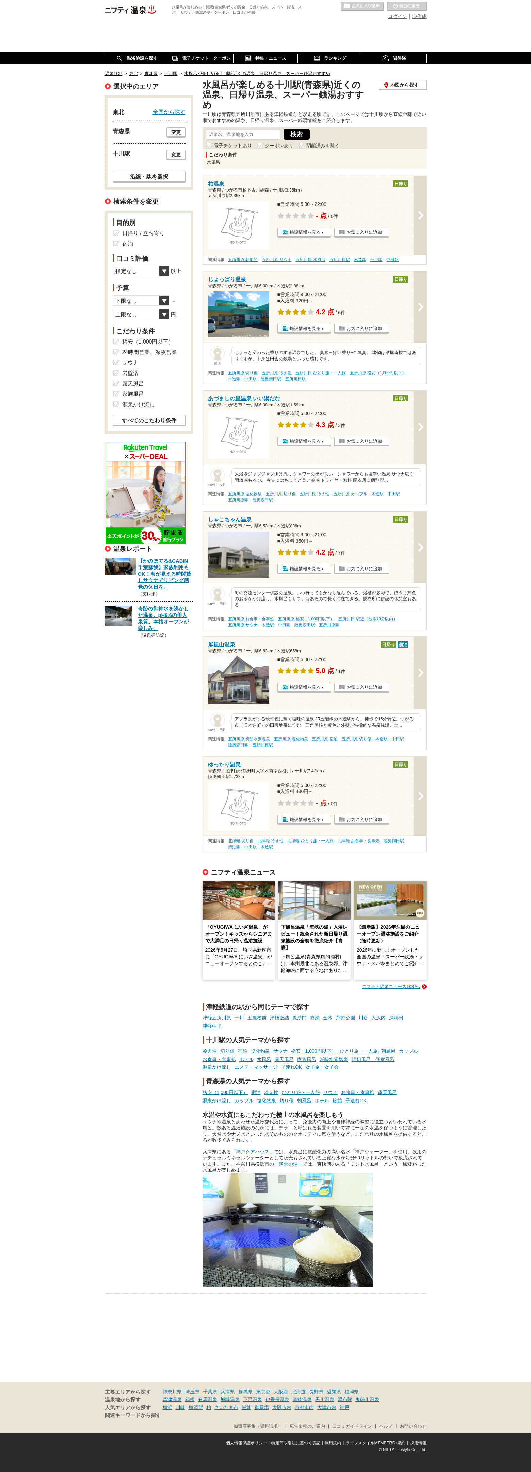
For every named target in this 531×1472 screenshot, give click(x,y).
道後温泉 (302, 1399)
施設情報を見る (305, 232)
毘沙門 (299, 1017)
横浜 (167, 1407)
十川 (239, 1017)
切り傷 (227, 1051)
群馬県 (245, 1391)
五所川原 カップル (350, 493)
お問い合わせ (413, 1426)
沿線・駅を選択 (149, 176)
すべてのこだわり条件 (149, 420)
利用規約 (333, 1443)
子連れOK (291, 1067)
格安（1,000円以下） (313, 1051)
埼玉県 (192, 1391)
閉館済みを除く (323, 145)
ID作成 (419, 16)
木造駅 (360, 259)
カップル (408, 1051)
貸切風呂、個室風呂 (373, 1059)
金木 (328, 1017)
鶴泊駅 (234, 847)
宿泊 (242, 1051)
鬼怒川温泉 (367, 1399)
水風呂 (264, 1059)
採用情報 (418, 1443)
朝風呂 (388, 1051)
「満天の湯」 (288, 1164)
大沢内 (378, 1017)
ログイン (397, 16)
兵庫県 (228, 1391)
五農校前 (257, 1017)
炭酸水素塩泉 (334, 1059)
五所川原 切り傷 (243, 372)
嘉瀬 (315, 1017)
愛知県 (334, 1391)
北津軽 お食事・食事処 (359, 840)
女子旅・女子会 (322, 1067)
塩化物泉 (260, 1051)
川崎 (180, 1407)
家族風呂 (306, 1059)
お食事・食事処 (219, 1059)
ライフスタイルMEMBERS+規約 (376, 1443)
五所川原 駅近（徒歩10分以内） (367, 619)
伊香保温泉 (277, 1399)
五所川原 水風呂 (310, 259)
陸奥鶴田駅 (271, 379)
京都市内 (304, 1407)
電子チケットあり (233, 145)
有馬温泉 (207, 1399)
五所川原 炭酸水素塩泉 (249, 739)
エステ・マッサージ (256, 1067)
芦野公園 (345, 1017)
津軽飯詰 (279, 1017)
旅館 (337, 1100)
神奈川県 (172, 1391)
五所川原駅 (339, 259)
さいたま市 (226, 1407)
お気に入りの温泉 (362, 6)
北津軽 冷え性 (270, 840)
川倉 (363, 1017)
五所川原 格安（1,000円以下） (378, 372)
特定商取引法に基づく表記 (295, 1443)
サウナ (280, 1051)
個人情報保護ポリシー (246, 1443)
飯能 (246, 1407)
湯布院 (345, 1399)
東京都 (263, 1391)
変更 (176, 132)
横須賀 (196, 1407)
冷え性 (210, 1051)
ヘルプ (385, 1426)
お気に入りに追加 (364, 232)
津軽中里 (212, 1026)
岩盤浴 (130, 373)
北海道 (298, 1391)
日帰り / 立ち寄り (143, 233)
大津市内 (326, 1407)
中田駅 (392, 259)
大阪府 (281, 1391)
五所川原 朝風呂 (243, 259)
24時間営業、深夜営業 (149, 352)
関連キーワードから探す (133, 1415)
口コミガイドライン (352, 1426)
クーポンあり (279, 145)
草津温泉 (172, 1399)
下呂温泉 (252, 1399)
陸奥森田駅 (263, 500)
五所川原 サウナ (276, 259)
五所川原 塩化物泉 (245, 493)
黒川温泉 (324, 1399)
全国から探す (169, 112)
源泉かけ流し (217, 1067)
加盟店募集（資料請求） (258, 1426)
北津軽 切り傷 (241, 840)
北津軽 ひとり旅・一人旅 (310, 840)
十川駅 (376, 259)
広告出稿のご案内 (307, 1426)
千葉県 (210, 1391)
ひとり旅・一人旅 (359, 1051)
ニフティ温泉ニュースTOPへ (391, 986)
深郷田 (396, 1017)
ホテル (246, 1059)
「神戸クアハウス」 (252, 1151)
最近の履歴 (407, 6)
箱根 (190, 1399)
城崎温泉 (230, 1399)
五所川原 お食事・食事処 (251, 619)
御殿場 (262, 1407)
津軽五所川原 (217, 1017)
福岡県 (351, 1391)
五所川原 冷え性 (276, 372)
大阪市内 (281, 1407)
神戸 (344, 1407)
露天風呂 (284, 1059)
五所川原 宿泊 (324, 739)
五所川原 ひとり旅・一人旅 (320, 372)
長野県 (316, 1391)
